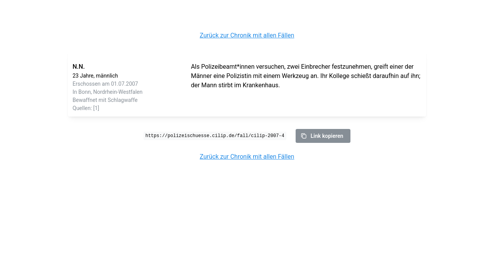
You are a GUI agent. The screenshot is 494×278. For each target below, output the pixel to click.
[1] (96, 108)
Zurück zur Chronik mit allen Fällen (247, 35)
